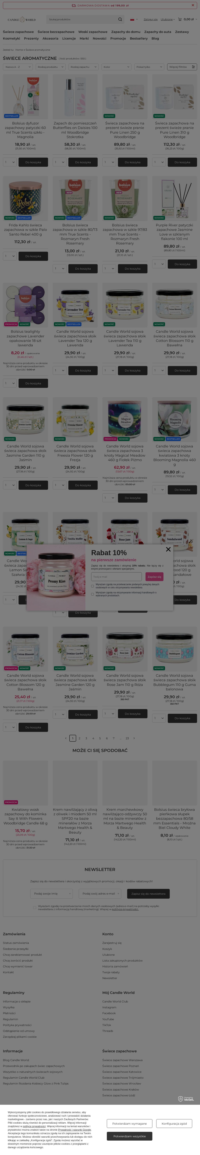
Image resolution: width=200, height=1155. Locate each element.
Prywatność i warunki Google (74, 1129)
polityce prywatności (34, 1126)
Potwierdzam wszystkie (129, 1136)
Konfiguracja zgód (174, 1123)
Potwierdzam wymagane (129, 1123)
